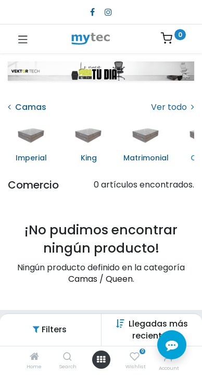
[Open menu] (101, 359)
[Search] (67, 357)
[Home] (34, 357)
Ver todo (172, 107)
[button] (158, 329)
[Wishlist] (134, 357)
